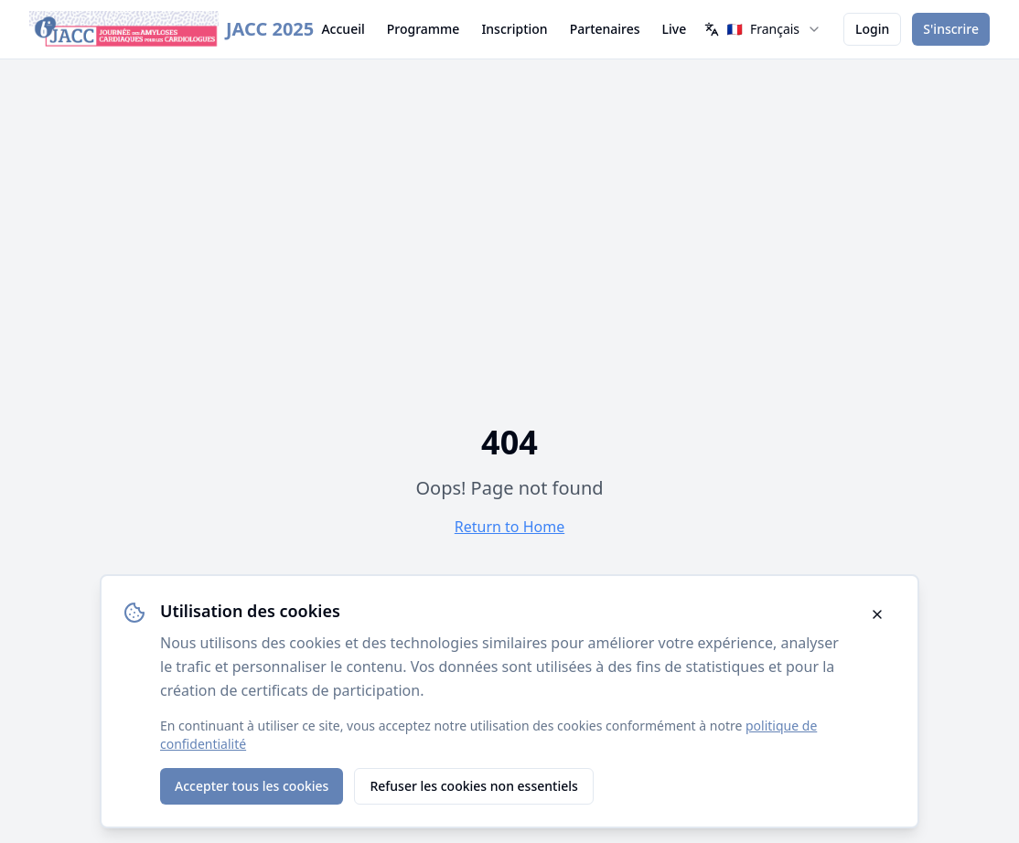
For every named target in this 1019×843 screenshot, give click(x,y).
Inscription (514, 28)
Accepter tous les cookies (251, 786)
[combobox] (762, 29)
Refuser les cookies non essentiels (473, 786)
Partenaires (605, 28)
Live (674, 28)
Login (872, 28)
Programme (423, 28)
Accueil (342, 28)
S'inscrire (951, 28)
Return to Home (509, 527)
